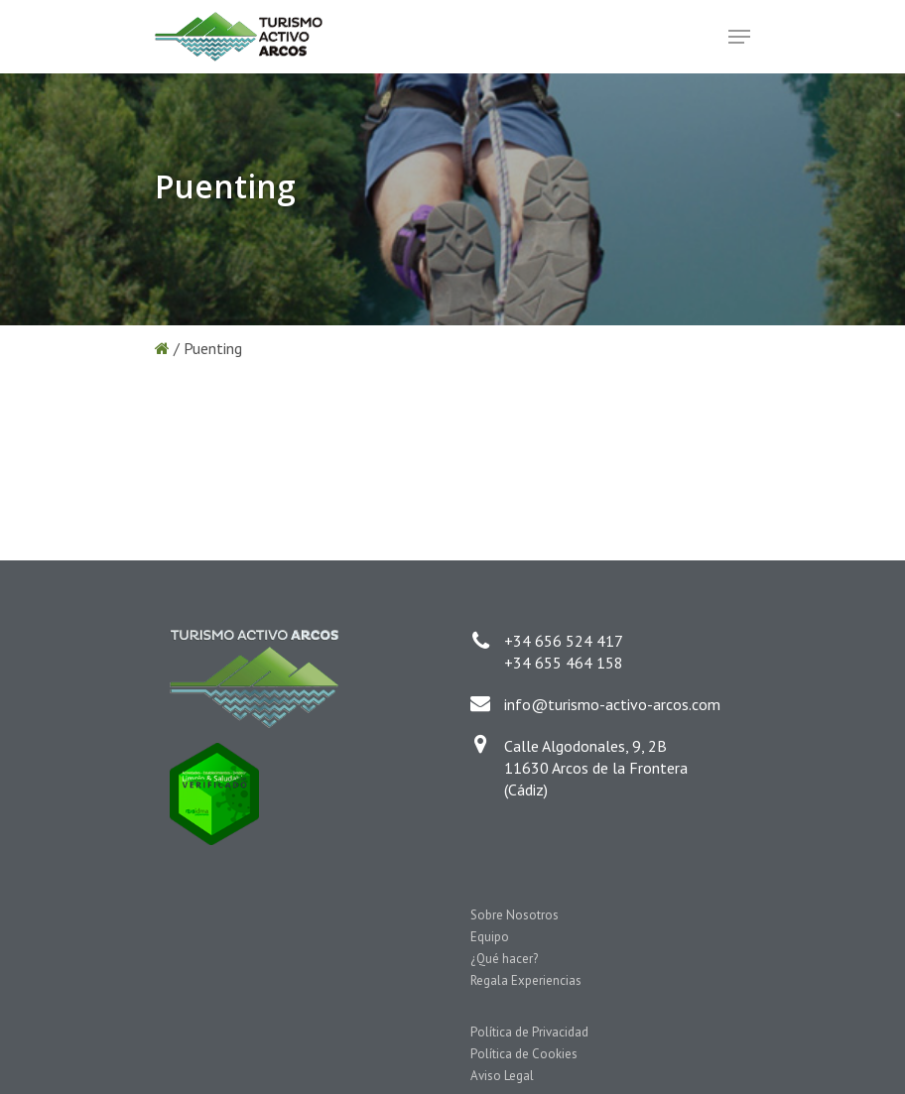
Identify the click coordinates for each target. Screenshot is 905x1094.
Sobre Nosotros (514, 915)
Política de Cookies (524, 1053)
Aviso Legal (502, 1075)
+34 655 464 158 (563, 662)
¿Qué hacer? (504, 958)
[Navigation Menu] (739, 37)
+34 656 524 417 (563, 641)
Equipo (489, 936)
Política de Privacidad (529, 1032)
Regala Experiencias (526, 980)
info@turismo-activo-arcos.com (612, 704)
